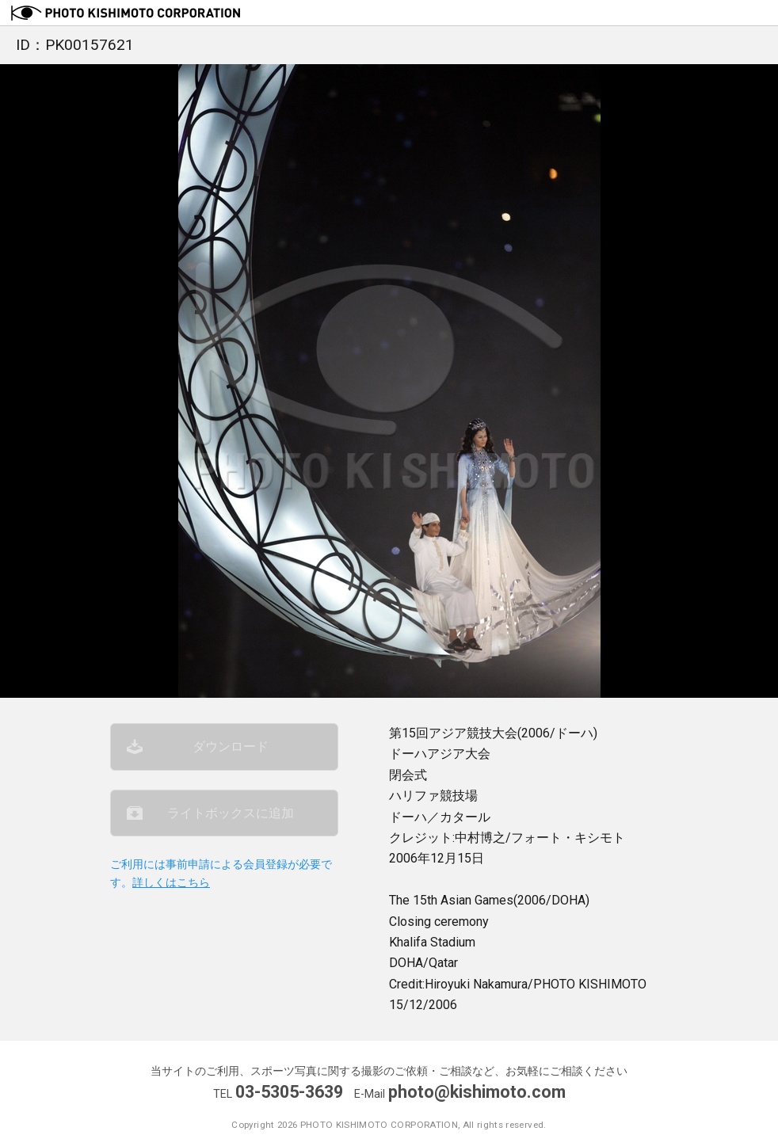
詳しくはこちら (171, 882)
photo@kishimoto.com (477, 1092)
